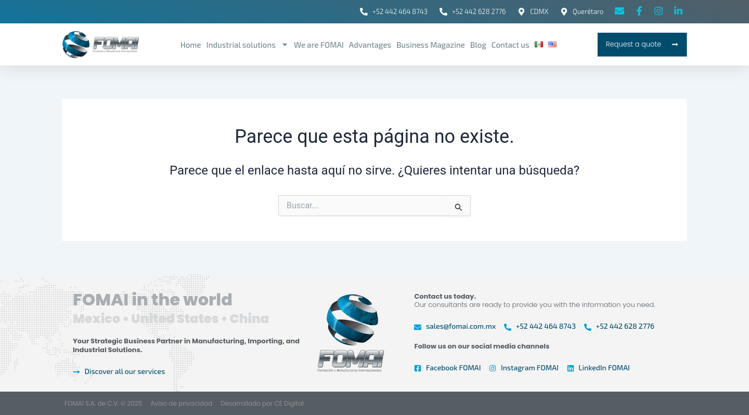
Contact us (511, 44)
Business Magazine (430, 44)
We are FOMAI (319, 44)
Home (190, 44)
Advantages (370, 44)
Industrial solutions (247, 44)
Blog (478, 44)
